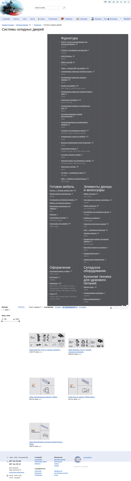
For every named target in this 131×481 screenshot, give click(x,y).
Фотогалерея (58, 461)
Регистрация (113, 19)
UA (125, 2)
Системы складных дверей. (71, 155)
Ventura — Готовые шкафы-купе (61, 190)
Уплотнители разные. (68, 149)
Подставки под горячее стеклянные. (97, 200)
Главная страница (8, 25)
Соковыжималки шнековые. (94, 293)
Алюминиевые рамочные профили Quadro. (76, 71)
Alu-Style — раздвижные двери (72, 173)
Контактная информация (16, 472)
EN (114, 2)
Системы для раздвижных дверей (73, 130)
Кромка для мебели (68, 86)
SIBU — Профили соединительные (73, 179)
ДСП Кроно (54, 277)
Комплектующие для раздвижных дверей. (76, 161)
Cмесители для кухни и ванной (95, 224)
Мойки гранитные (90, 206)
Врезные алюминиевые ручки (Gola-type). (76, 143)
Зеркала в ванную (90, 233)
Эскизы (42, 19)
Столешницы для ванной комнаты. (62, 200)
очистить (21, 307)
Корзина (127, 19)
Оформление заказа (40, 461)
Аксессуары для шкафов (59, 224)
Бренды (32, 19)
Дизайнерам (68, 19)
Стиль (25, 19)
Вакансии (38, 463)
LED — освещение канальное (94, 230)
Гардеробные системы (58, 218)
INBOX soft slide (66, 62)
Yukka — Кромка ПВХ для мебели (73, 68)
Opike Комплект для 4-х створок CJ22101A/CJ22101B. (79, 351)
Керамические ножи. (91, 253)
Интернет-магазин (22, 25)
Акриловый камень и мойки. (60, 271)
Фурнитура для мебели (69, 100)
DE (117, 2)
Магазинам (83, 19)
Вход (105, 19)
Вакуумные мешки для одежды (95, 247)
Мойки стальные (90, 194)
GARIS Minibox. (66, 56)
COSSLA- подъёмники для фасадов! (74, 50)
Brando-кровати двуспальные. (60, 194)
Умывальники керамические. (94, 259)
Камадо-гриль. (89, 287)
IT (128, 2)
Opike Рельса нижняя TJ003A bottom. (81, 397)
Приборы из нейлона (91, 218)
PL (121, 2)
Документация (52, 19)
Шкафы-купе (58, 471)
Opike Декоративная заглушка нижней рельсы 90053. (46, 443)
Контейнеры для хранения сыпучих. (97, 212)
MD (110, 2)
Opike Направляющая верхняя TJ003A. (43, 397)
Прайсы (56, 465)
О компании (6, 19)
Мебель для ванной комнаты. (60, 203)
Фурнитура (37, 25)
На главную (6, 3)
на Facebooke (88, 457)
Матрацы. (53, 214)
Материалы (54, 283)
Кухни (56, 475)
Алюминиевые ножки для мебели (73, 136)
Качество (16, 19)
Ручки (52, 294)
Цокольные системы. (68, 167)
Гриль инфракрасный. (91, 299)
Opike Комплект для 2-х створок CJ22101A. (44, 350)
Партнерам (98, 19)
